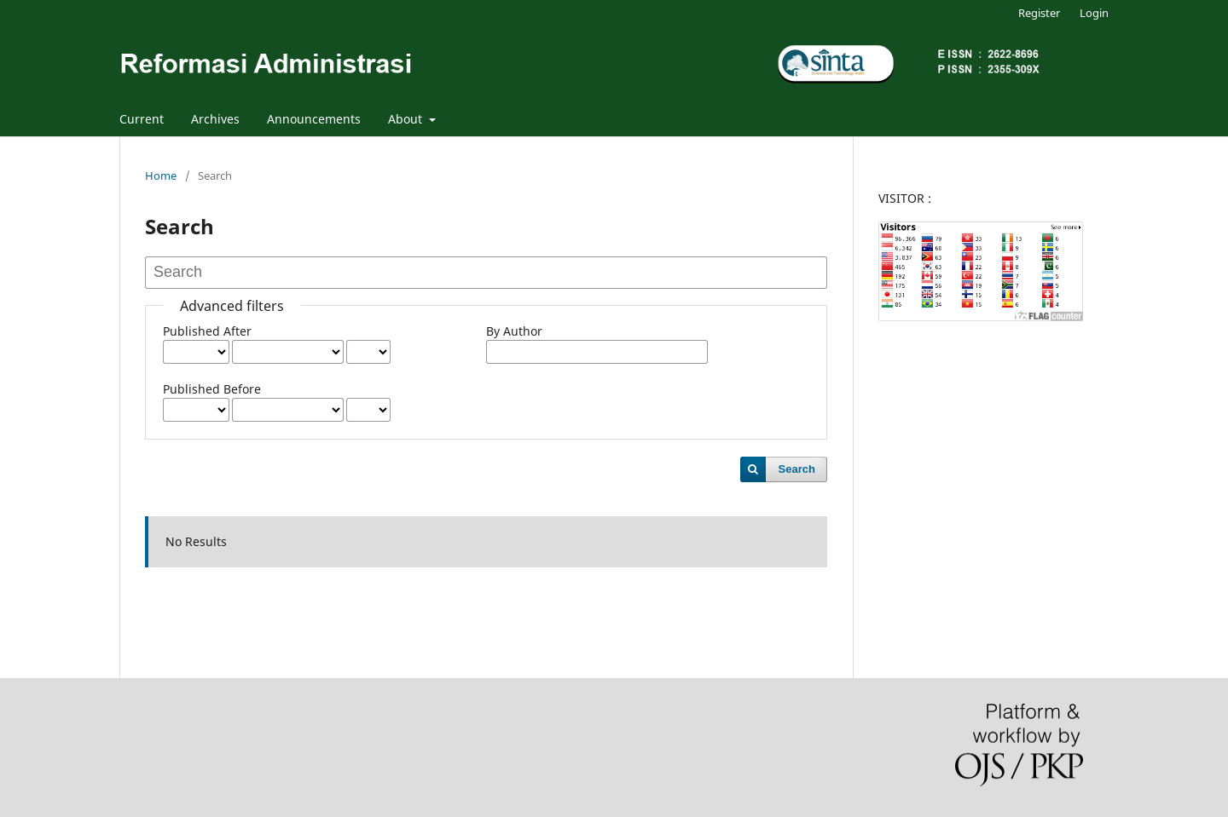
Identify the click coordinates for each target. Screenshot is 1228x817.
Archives (215, 119)
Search (797, 469)
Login (1094, 12)
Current (141, 119)
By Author (514, 331)
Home (161, 175)
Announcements (314, 119)
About (407, 119)
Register (1039, 12)
